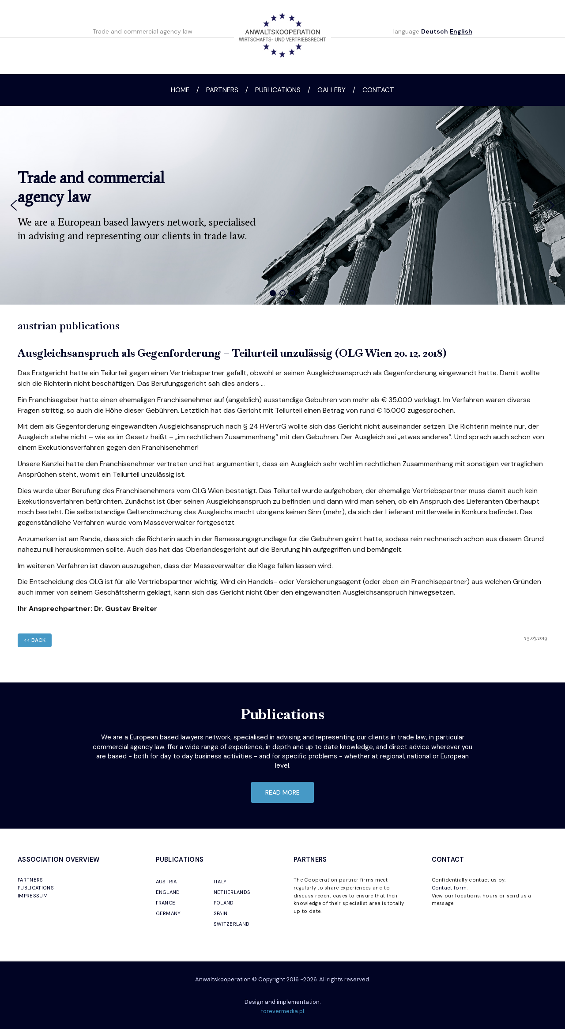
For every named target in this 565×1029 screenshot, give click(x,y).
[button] (14, 205)
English (461, 31)
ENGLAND (168, 892)
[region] (282, 205)
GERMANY (168, 913)
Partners (222, 90)
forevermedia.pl (282, 1011)
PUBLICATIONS (36, 888)
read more (282, 792)
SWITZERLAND (232, 924)
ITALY (220, 881)
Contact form (449, 888)
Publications (278, 90)
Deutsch (434, 31)
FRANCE (166, 903)
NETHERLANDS (232, 892)
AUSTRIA (166, 881)
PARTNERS (30, 880)
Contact (378, 90)
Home (180, 90)
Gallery (331, 90)
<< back (34, 640)
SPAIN (221, 913)
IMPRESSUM (33, 896)
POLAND (224, 903)
